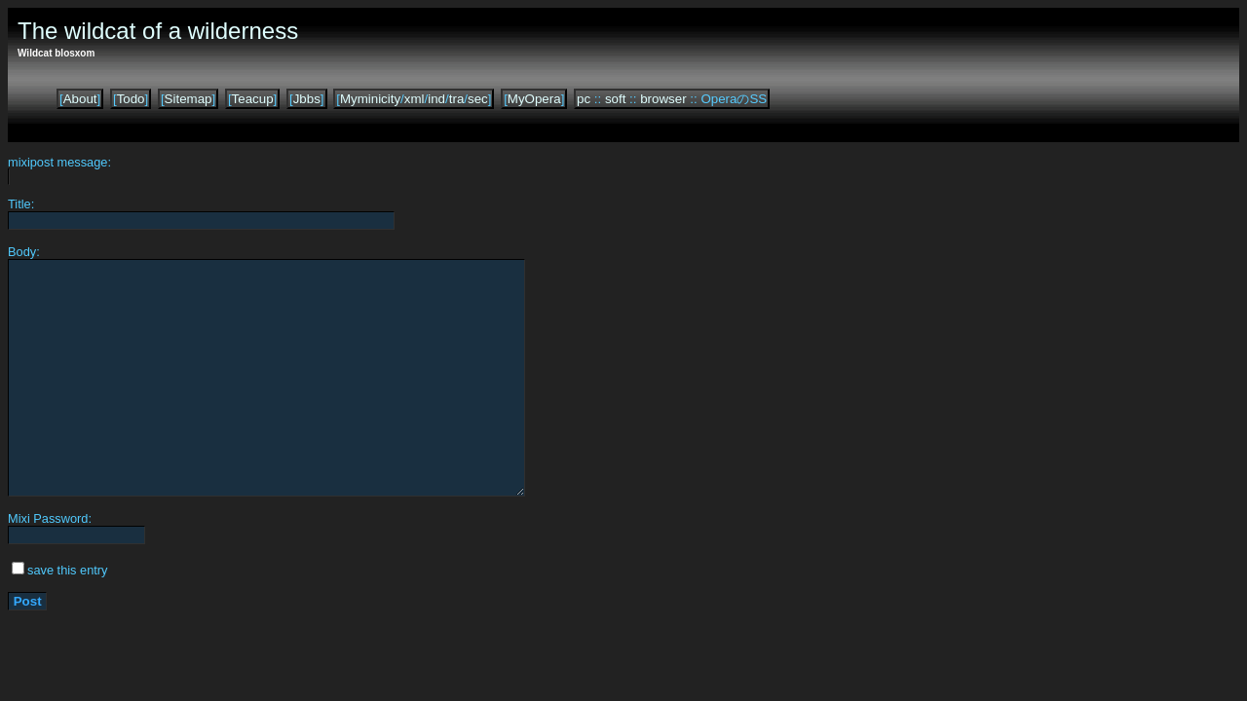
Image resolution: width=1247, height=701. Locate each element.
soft (615, 99)
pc (583, 99)
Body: (24, 251)
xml (414, 99)
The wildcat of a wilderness (158, 31)
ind (436, 99)
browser (663, 99)
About (80, 99)
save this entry (67, 570)
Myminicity (370, 99)
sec (478, 99)
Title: (21, 204)
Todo (131, 99)
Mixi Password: (50, 518)
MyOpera (534, 99)
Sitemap (188, 99)
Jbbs (307, 99)
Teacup (253, 99)
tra (457, 99)
